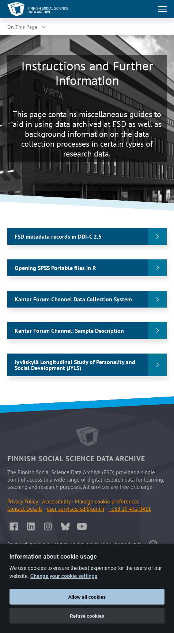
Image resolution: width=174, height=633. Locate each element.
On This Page (22, 27)
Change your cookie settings (63, 576)
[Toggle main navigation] (162, 9)
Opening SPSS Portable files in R (55, 267)
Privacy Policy (22, 501)
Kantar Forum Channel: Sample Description (69, 330)
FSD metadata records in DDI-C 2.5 (58, 236)
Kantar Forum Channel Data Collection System (73, 299)
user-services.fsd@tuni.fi (75, 508)
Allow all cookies (87, 597)
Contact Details (24, 508)
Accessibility (56, 501)
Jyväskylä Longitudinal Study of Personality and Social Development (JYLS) (75, 364)
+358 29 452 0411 (130, 508)
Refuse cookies (87, 616)
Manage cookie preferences (107, 501)
